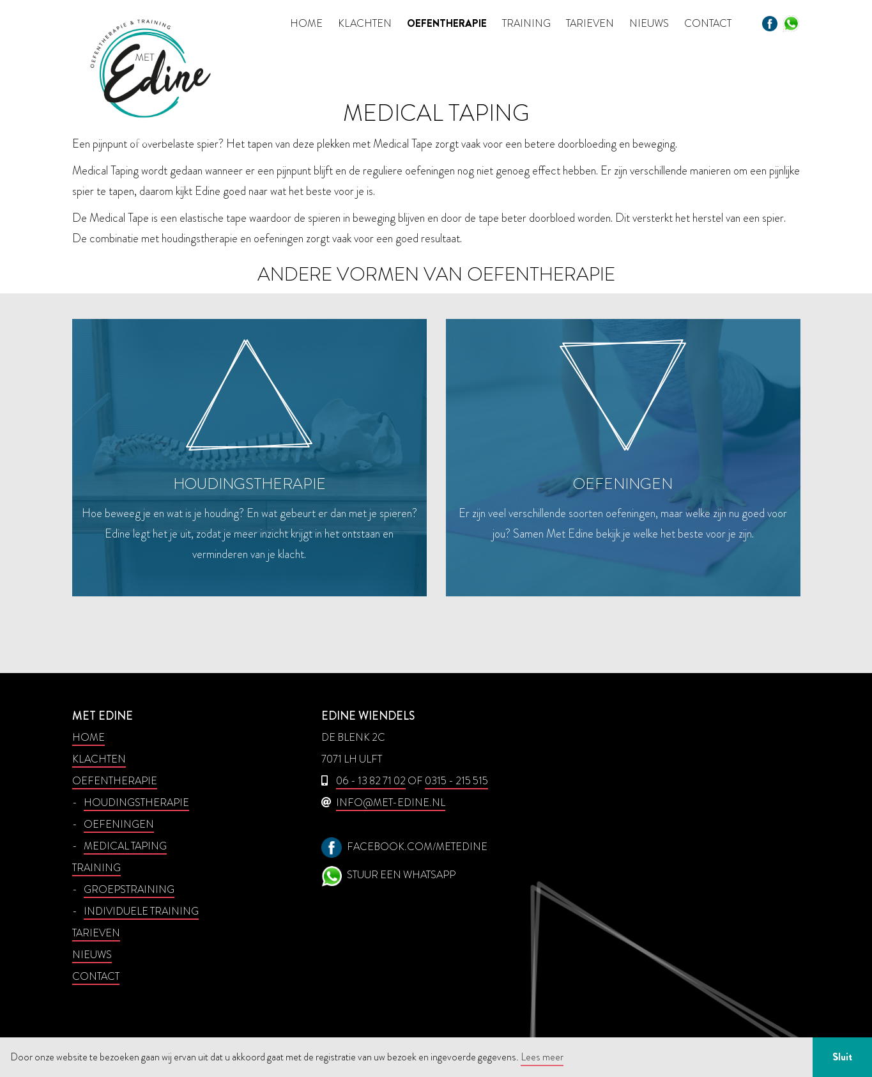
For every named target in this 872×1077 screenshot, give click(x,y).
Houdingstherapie (136, 802)
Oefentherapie (447, 23)
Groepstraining (129, 889)
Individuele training (141, 911)
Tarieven (590, 23)
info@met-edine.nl (390, 802)
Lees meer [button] (542, 1057)
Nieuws (649, 23)
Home (306, 23)
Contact (707, 23)
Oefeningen (119, 824)
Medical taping (125, 846)
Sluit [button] (842, 1057)
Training (526, 23)
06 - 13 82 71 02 (371, 780)
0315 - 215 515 (456, 780)
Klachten (365, 23)
